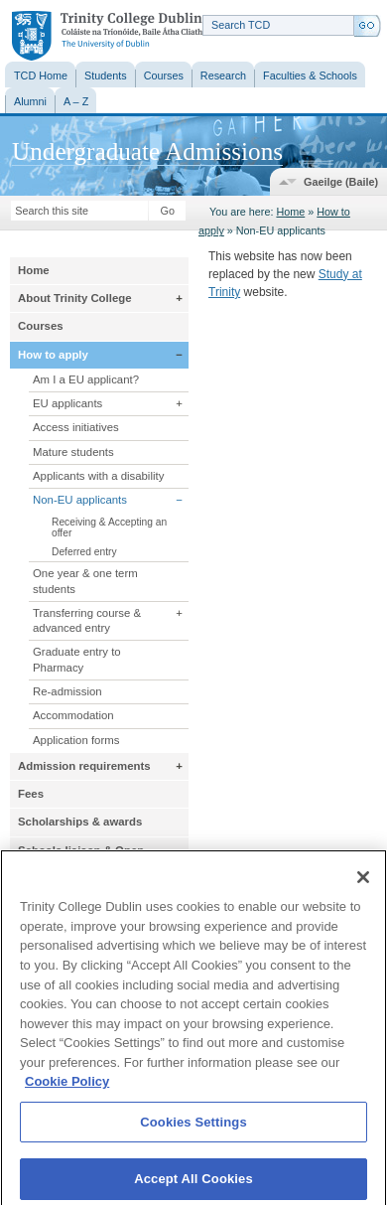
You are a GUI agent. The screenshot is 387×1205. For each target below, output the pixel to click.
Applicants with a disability (98, 476)
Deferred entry (84, 551)
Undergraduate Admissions (147, 151)
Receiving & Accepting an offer (109, 527)
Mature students (73, 452)
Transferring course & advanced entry (87, 620)
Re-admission (67, 691)
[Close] (363, 885)
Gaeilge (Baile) (341, 182)
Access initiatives (76, 427)
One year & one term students (85, 580)
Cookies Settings (193, 1129)
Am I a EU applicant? (86, 379)
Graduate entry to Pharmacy (77, 659)
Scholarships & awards (80, 822)
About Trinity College (75, 298)
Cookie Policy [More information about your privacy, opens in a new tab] (67, 1089)
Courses (41, 326)
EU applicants (67, 403)
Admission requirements (84, 766)
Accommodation (73, 715)
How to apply (53, 355)
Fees (31, 794)
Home (290, 212)
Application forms (76, 740)
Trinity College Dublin (107, 36)
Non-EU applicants (80, 500)
